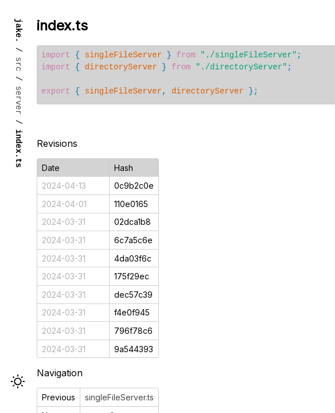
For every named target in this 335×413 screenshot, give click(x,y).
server (18, 100)
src (18, 64)
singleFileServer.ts (119, 397)
